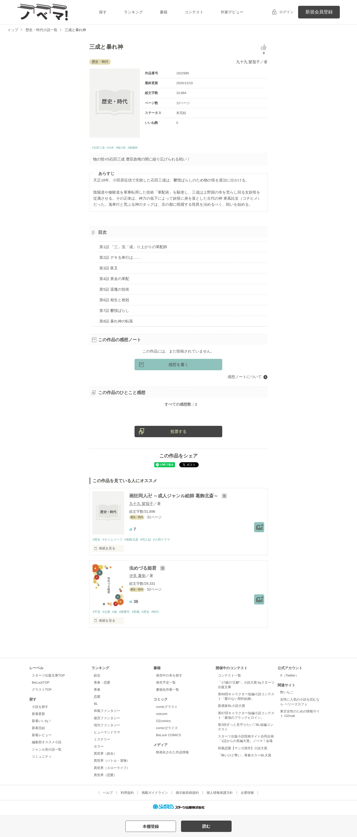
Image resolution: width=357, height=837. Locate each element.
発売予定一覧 (166, 684)
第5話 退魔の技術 (114, 290)
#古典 (108, 614)
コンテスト (194, 12)
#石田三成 (100, 148)
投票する (178, 433)
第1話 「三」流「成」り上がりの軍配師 (133, 248)
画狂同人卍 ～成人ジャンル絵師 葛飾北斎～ (174, 497)
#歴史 (97, 541)
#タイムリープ (114, 541)
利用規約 (127, 795)
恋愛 (97, 699)
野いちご (286, 694)
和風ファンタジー (107, 713)
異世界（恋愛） (105, 777)
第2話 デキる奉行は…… (120, 259)
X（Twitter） (289, 677)
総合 (97, 677)
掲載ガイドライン (155, 795)
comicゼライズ (167, 730)
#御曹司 (128, 614)
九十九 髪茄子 (248, 62)
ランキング (133, 12)
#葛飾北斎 (135, 541)
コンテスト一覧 (229, 677)
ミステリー (102, 741)
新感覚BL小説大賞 (231, 708)
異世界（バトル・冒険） (112, 763)
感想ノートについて (245, 378)
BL (96, 706)
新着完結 (38, 730)
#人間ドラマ (168, 541)
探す (103, 12)
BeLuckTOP (41, 684)
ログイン (286, 12)
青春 (97, 691)
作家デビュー (232, 12)
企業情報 (247, 795)
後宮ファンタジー (107, 720)
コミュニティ (42, 758)
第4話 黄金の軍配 (114, 280)
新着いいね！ (42, 723)
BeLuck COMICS (168, 737)
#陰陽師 (146, 148)
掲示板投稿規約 (187, 795)
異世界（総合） (105, 756)
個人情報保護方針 (220, 795)
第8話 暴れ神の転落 (116, 322)
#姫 (117, 614)
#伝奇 (116, 148)
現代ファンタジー (107, 727)
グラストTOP (42, 691)
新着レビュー (42, 737)
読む (206, 826)
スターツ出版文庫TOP (48, 677)
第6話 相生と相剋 (114, 301)
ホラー (99, 749)
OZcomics (163, 723)
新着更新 (38, 716)
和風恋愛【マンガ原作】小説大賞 (242, 750)
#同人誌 (151, 541)
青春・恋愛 (102, 684)
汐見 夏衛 (137, 577)
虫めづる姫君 (143, 569)
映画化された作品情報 (172, 754)
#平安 (97, 614)
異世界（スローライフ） (112, 770)
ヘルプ (108, 795)
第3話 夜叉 (108, 269)
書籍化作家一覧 (167, 691)
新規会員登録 (319, 11)
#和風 (140, 614)
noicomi (161, 716)
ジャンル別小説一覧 (46, 751)
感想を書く (178, 366)
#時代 (162, 614)
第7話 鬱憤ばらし (114, 312)
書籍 (163, 12)
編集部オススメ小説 (46, 744)
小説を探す (40, 709)
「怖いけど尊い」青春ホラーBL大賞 (244, 757)
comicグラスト (167, 709)
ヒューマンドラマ (107, 734)
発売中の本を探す (169, 677)
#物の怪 (130, 148)
